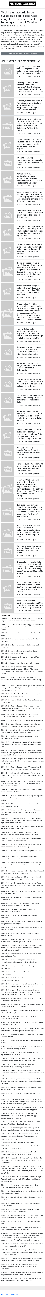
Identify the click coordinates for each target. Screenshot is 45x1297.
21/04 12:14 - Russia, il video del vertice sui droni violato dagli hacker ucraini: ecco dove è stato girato (22, 872)
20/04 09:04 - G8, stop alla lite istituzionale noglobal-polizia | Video (22, 1222)
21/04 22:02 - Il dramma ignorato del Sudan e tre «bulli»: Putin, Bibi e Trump (20, 646)
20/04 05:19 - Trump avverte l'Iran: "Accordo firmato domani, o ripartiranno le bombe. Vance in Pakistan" (22, 1273)
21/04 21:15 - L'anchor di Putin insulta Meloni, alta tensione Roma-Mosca (21, 701)
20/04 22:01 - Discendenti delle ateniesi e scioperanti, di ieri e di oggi (22, 1041)
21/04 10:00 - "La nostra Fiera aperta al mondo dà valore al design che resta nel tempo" (21, 922)
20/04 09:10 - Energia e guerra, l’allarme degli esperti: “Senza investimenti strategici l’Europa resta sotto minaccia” (22, 1216)
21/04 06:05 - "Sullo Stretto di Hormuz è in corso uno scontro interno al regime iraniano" (22, 979)
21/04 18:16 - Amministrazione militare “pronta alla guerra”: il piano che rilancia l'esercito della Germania (22, 731)
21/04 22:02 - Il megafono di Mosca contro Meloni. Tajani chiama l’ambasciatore (20, 658)
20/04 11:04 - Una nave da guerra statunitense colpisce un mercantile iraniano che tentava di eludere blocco (21, 1186)
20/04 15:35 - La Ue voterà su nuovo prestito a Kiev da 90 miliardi (20, 1094)
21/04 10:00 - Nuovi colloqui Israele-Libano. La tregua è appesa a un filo (20, 934)
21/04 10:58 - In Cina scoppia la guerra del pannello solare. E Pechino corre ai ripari (22, 892)
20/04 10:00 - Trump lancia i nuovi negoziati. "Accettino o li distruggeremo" (21, 1204)
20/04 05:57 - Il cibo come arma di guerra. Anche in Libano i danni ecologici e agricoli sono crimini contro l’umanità (21, 1259)
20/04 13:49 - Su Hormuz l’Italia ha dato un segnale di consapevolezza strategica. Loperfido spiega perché (19, 1135)
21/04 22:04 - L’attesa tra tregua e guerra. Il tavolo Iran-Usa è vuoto (22, 634)
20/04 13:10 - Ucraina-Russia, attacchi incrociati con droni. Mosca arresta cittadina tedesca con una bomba (21, 1141)
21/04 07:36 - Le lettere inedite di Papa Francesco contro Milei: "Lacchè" (20, 973)
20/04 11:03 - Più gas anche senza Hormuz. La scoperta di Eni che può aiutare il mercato (22, 1192)
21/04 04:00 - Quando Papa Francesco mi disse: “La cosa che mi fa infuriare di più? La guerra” (22, 999)
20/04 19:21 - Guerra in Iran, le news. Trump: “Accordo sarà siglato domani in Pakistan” (21, 1053)
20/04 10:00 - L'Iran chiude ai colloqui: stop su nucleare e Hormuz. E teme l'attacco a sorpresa (20, 1210)
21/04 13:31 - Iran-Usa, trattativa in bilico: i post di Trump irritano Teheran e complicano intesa (21, 839)
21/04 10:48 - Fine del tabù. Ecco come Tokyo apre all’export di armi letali (21, 898)
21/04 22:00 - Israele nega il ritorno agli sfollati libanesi (20, 663)
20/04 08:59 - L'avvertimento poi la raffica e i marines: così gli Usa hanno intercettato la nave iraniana (22, 1228)
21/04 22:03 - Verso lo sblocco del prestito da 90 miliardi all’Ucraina (20, 640)
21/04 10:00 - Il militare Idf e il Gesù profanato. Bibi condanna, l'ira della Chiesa (18, 910)
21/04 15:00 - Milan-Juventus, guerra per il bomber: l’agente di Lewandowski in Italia (21, 805)
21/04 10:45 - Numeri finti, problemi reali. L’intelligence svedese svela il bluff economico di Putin (20, 904)
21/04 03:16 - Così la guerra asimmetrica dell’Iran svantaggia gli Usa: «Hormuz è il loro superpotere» (22, 1005)
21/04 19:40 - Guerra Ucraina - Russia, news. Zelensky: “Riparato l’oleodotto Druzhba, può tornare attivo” (20, 715)
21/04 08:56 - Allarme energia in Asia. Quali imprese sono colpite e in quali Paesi (21, 955)
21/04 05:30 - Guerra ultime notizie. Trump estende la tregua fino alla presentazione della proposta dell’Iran (22, 985)
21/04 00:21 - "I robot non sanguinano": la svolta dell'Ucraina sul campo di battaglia (22, 1011)
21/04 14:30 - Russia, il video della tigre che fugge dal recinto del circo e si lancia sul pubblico (22, 827)
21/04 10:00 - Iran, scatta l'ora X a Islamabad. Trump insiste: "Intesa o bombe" (21, 928)
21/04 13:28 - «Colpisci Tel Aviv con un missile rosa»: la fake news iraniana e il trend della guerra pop (21, 846)
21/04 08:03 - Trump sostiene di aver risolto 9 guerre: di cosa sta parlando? (22, 967)
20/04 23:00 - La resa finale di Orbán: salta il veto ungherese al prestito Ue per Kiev (22, 1023)
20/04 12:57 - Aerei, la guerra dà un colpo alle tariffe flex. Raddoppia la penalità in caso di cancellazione (20, 1153)
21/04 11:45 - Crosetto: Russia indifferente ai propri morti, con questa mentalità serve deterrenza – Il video (21, 878)
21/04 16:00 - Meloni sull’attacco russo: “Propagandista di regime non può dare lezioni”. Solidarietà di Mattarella (21, 768)
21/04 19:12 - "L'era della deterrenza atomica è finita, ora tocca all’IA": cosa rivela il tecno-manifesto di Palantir (20, 725)
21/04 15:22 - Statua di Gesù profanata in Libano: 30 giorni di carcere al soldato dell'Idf (22, 791)
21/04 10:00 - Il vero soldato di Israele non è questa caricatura (19, 916)
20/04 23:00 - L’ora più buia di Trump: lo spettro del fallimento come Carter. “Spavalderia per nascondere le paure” (22, 1029)
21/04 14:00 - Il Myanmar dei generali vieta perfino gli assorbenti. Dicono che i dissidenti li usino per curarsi (19, 833)
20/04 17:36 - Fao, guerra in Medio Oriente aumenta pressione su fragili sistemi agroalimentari (19, 1065)
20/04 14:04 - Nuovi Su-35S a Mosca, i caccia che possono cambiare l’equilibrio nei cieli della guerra (21, 1123)
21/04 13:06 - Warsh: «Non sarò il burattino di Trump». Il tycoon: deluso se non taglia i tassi (20, 858)
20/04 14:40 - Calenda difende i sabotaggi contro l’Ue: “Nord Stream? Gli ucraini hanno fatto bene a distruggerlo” (22, 1108)
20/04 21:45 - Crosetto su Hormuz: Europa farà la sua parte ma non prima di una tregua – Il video (21, 1047)
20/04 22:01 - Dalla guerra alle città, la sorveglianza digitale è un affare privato (22, 1035)
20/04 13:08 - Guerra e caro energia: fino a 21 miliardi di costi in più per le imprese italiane (22, 1147)
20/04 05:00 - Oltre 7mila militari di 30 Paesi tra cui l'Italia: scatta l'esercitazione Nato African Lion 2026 (21, 1279)
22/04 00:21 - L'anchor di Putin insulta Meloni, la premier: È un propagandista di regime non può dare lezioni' (21, 620)
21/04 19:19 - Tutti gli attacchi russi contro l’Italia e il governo (22, 720)
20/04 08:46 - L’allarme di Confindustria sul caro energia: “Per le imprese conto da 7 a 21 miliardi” (22, 1245)
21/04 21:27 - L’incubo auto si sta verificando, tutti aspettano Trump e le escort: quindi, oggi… (22, 695)
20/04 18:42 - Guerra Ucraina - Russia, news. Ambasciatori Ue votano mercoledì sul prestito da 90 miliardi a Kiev (22, 1059)
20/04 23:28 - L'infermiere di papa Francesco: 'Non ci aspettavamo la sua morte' (19, 1017)
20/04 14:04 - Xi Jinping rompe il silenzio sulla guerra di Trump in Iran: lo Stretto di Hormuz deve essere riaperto (20, 1129)
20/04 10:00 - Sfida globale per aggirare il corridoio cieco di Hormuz (21, 1198)
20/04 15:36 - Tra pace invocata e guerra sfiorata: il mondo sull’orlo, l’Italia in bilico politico (21, 1088)
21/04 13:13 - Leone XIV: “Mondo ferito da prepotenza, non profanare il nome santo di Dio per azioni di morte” (21, 852)
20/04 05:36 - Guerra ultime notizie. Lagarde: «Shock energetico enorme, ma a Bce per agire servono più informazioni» (19, 1266)
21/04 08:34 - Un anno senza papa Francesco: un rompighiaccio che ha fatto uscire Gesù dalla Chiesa (19, 961)
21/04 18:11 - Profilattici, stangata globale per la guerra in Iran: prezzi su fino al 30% (21, 737)
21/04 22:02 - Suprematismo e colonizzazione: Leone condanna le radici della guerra (19, 652)
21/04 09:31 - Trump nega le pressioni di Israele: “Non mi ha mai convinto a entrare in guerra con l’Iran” (22, 940)
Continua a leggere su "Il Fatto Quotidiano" (22, 54)
